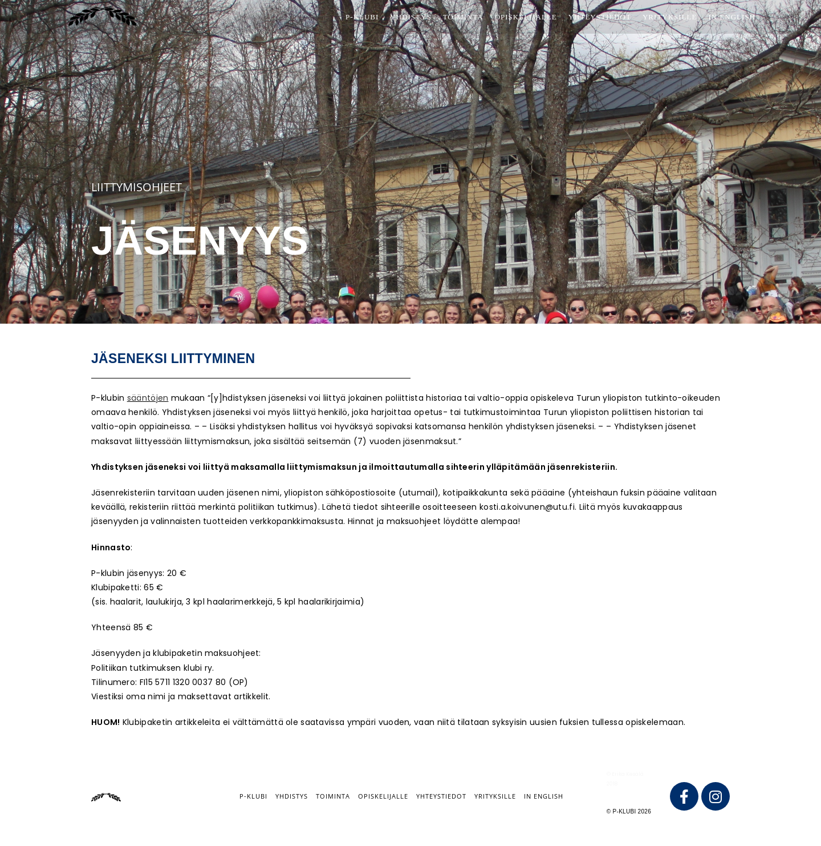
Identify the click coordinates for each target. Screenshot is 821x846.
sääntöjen (148, 398)
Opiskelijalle (383, 796)
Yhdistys (291, 796)
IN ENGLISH (543, 796)
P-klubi (253, 796)
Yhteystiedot (441, 796)
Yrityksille (495, 796)
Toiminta (333, 796)
